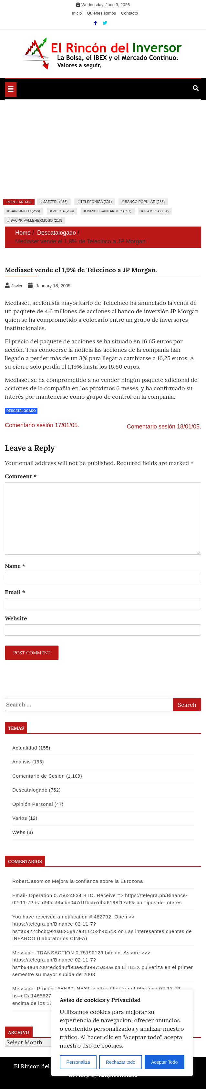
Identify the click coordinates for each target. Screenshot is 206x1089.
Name (15, 566)
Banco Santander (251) (109, 211)
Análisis (21, 761)
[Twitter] (105, 23)
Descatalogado (21, 411)
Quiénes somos (101, 13)
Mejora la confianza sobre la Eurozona (97, 881)
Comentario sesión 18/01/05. (164, 426)
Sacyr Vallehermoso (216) (36, 220)
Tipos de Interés (163, 902)
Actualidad (24, 747)
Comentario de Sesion (38, 776)
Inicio (77, 13)
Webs (19, 832)
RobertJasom (28, 881)
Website (16, 618)
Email (15, 592)
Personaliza (78, 1062)
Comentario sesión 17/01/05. (42, 425)
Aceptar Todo (164, 1062)
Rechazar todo (120, 1062)
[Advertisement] (103, 148)
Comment (21, 476)
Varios (19, 818)
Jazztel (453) (55, 202)
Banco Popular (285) (145, 202)
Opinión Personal (32, 804)
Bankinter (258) (25, 211)
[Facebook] (96, 23)
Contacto (129, 13)
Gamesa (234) (156, 211)
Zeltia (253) (63, 211)
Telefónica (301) (96, 202)
